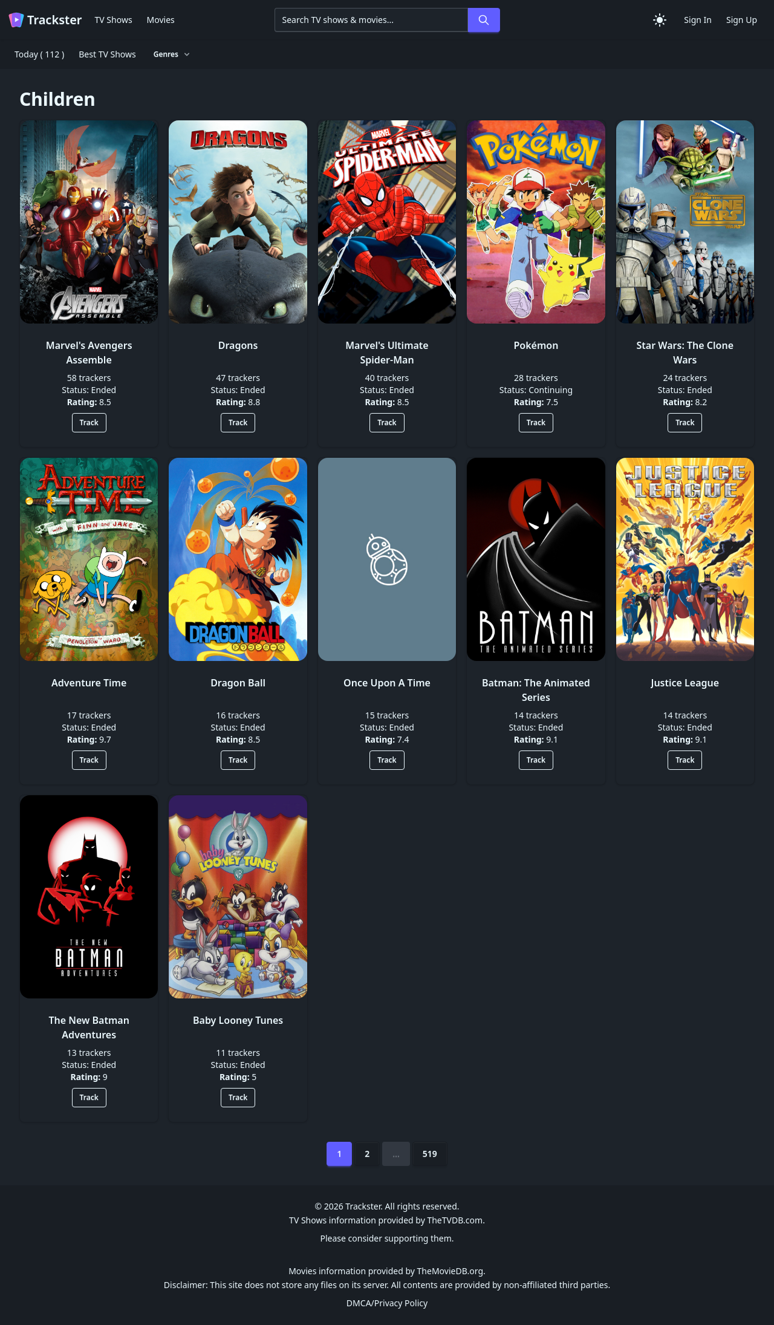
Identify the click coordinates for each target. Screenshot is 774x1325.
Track (89, 422)
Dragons (238, 345)
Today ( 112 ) (39, 54)
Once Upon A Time (387, 682)
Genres (173, 54)
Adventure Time (88, 682)
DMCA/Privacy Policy (387, 1303)
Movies (161, 19)
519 (430, 1153)
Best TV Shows (107, 54)
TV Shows (113, 19)
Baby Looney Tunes (238, 1020)
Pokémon (535, 345)
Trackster (45, 19)
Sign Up (741, 19)
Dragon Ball (237, 682)
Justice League (685, 682)
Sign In (698, 19)
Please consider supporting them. (387, 1238)
